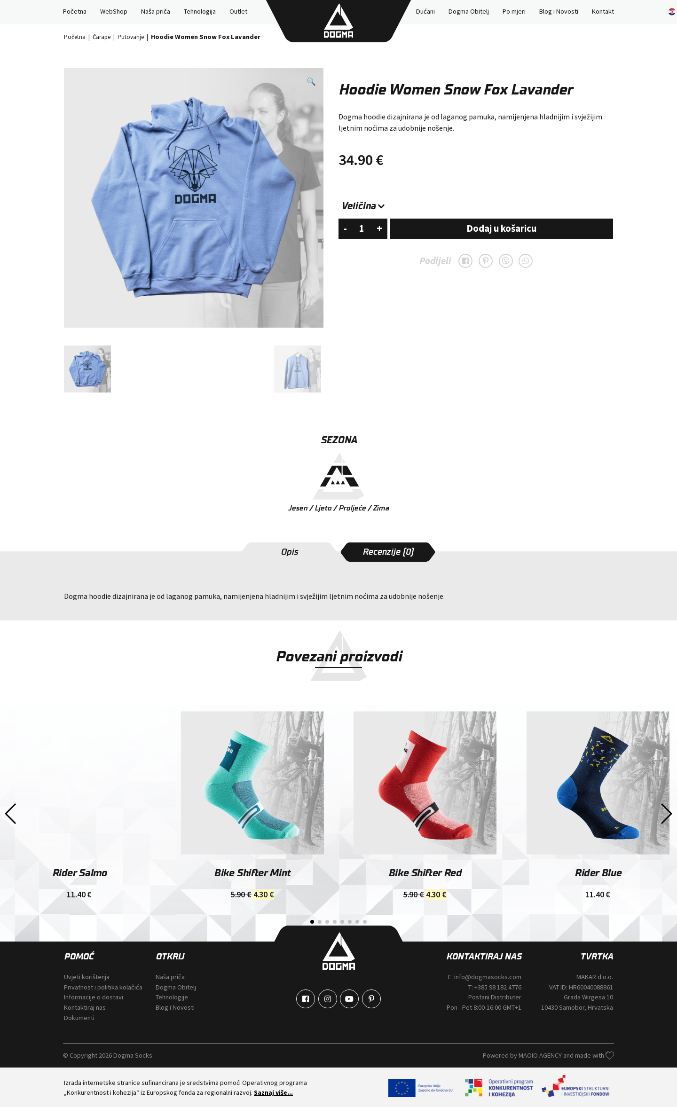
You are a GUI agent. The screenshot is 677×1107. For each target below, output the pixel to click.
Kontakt (603, 11)
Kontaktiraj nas (85, 1007)
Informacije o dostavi (93, 996)
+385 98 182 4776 (497, 986)
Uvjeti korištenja (87, 976)
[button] (311, 80)
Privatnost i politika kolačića (103, 986)
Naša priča (155, 11)
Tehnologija (200, 11)
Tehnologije (172, 996)
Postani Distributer (494, 996)
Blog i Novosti (558, 11)
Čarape (101, 36)
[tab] (289, 551)
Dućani (425, 11)
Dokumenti (79, 1017)
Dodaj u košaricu (501, 228)
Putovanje (131, 36)
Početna (75, 11)
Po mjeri (514, 11)
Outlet (238, 11)
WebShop (113, 11)
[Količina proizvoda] (361, 228)
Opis (289, 551)
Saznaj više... (273, 1091)
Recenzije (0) (387, 551)
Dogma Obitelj (469, 11)
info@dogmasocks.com (487, 976)
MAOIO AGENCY (541, 1055)
